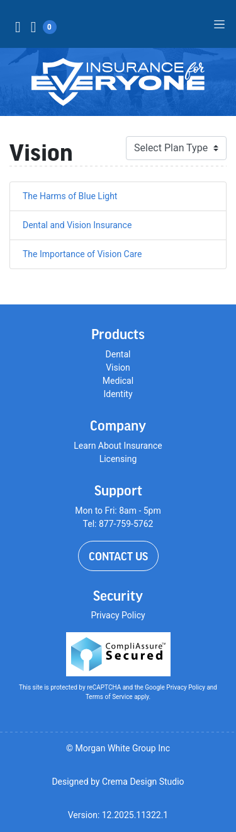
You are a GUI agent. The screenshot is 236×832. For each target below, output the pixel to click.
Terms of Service (109, 696)
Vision (118, 367)
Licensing (118, 459)
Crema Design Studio (143, 782)
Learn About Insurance (118, 446)
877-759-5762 (126, 524)
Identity (117, 394)
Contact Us (118, 556)
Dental (118, 354)
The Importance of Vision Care (82, 254)
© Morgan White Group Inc (118, 748)
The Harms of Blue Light (70, 196)
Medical (118, 381)
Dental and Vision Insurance (77, 225)
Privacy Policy (118, 615)
